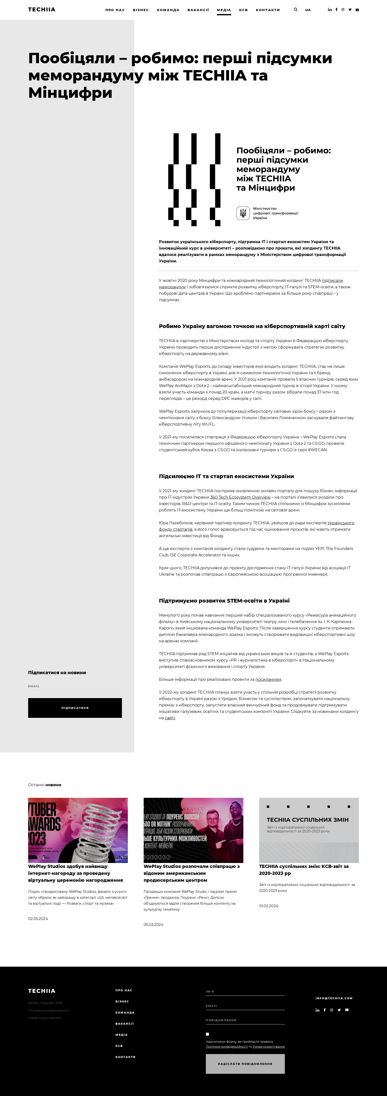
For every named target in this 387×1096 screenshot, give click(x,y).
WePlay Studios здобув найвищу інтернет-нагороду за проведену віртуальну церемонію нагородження (75, 873)
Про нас (124, 990)
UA (308, 10)
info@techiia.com (334, 998)
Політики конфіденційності (227, 1046)
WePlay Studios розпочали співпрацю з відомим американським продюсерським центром (192, 873)
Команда (125, 1012)
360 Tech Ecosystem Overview (240, 497)
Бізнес (122, 1001)
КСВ (119, 1046)
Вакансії (125, 1023)
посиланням (268, 679)
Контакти (126, 1057)
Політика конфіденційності (49, 1010)
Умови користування (44, 1018)
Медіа (122, 1035)
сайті (170, 718)
